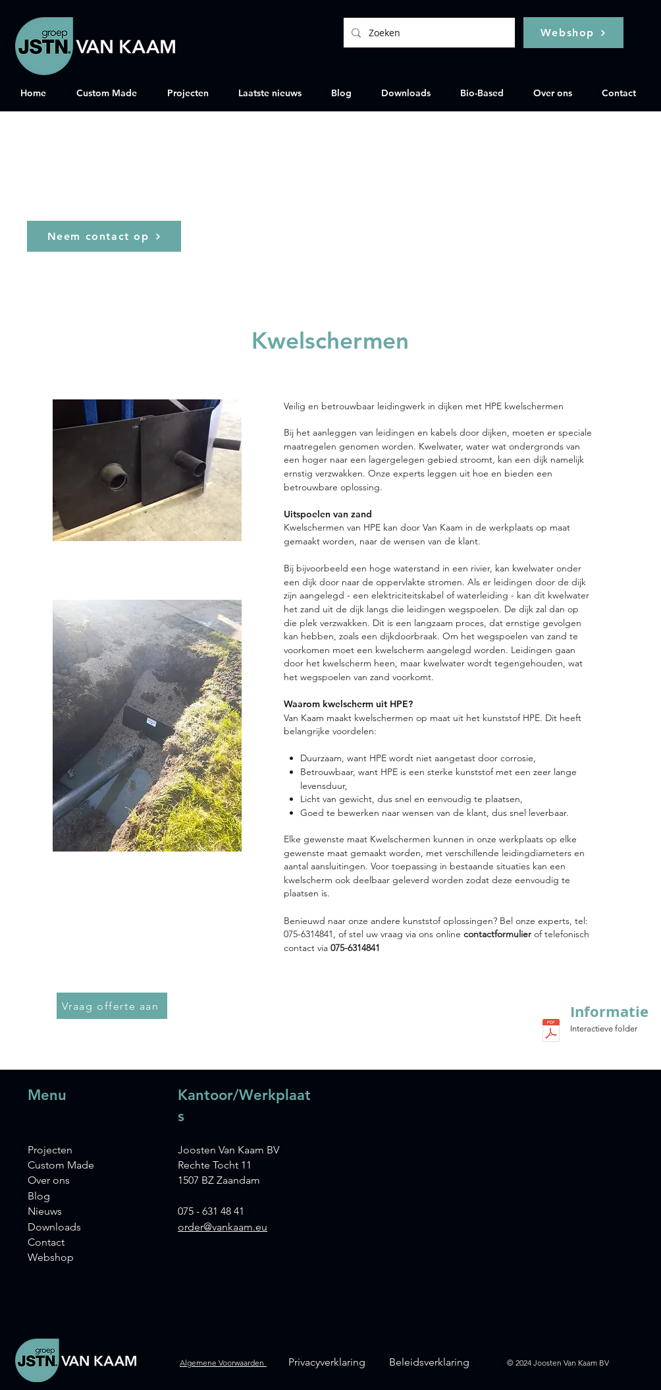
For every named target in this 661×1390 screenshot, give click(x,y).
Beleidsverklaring (429, 1362)
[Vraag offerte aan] (112, 1006)
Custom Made (61, 1165)
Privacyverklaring (326, 1362)
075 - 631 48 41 (211, 1211)
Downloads (54, 1227)
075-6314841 (355, 948)
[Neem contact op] (104, 236)
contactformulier (498, 934)
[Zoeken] (428, 32)
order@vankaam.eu (222, 1227)
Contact (46, 1242)
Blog (39, 1196)
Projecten (50, 1150)
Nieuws (45, 1211)
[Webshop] (573, 32)
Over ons (49, 1180)
